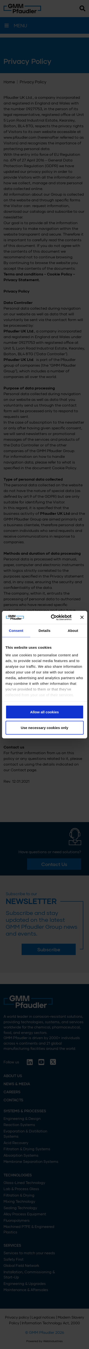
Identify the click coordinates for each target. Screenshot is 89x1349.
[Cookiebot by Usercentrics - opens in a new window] (53, 617)
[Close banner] (82, 617)
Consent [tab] (16, 631)
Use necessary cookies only (44, 727)
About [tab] (73, 631)
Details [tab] (45, 631)
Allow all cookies (44, 712)
